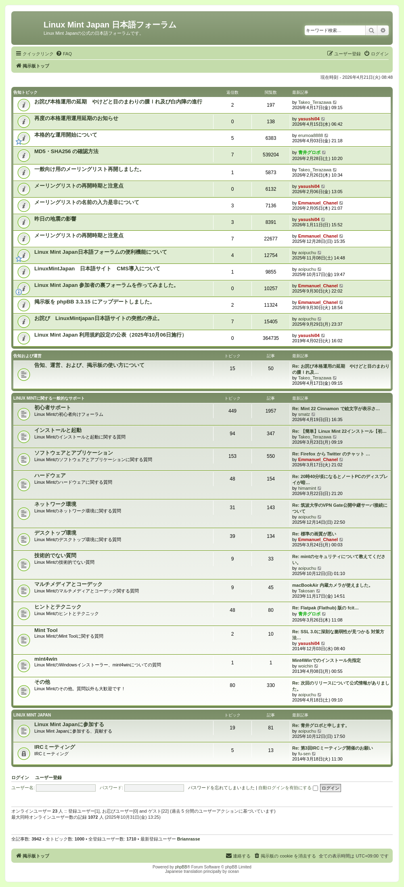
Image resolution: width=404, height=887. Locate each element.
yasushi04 (309, 118)
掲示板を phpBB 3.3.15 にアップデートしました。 (94, 302)
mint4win (45, 659)
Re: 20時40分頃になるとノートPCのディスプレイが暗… (340, 479)
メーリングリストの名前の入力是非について (86, 202)
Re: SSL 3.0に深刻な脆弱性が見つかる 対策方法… (338, 634)
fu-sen (304, 753)
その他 (42, 682)
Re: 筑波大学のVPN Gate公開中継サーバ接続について (339, 508)
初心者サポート (52, 408)
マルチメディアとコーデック (68, 584)
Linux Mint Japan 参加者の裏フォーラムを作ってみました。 (106, 285)
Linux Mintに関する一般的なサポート (49, 398)
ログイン (20, 777)
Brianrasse (188, 838)
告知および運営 (27, 356)
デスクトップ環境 (55, 533)
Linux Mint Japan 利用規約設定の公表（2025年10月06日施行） (110, 335)
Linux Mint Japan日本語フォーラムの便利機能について (100, 252)
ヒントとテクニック (58, 607)
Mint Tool (46, 630)
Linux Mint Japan (32, 715)
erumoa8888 (310, 135)
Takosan (306, 590)
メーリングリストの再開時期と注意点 (79, 186)
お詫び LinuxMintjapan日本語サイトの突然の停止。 (98, 318)
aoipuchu (307, 252)
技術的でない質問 (55, 555)
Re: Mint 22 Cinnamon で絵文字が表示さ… (336, 408)
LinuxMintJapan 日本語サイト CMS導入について (97, 268)
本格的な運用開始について (65, 135)
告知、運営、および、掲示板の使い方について (89, 365)
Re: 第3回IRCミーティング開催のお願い (332, 748)
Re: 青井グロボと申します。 (321, 725)
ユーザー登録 (48, 777)
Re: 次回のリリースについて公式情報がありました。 (340, 686)
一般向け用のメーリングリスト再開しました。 (89, 169)
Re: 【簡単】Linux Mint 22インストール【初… (339, 431)
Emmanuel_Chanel (318, 202)
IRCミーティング (54, 747)
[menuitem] (64, 54)
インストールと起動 (58, 430)
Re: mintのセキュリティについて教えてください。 (338, 559)
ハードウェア (50, 475)
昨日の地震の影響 (55, 219)
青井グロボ (309, 152)
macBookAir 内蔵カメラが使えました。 (332, 585)
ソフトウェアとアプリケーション (73, 453)
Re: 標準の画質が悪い (314, 533)
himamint (307, 488)
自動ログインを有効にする (288, 787)
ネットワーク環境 (55, 504)
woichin (305, 666)
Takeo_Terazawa (315, 102)
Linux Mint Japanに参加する (69, 724)
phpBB (181, 867)
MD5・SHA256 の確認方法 (66, 151)
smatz (304, 414)
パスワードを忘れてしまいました (221, 787)
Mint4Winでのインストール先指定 (326, 660)
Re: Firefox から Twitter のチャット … (331, 453)
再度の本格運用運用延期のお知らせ (76, 118)
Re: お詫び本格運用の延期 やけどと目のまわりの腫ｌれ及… (340, 369)
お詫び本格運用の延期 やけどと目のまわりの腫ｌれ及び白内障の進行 (118, 102)
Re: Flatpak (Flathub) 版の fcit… (325, 607)
